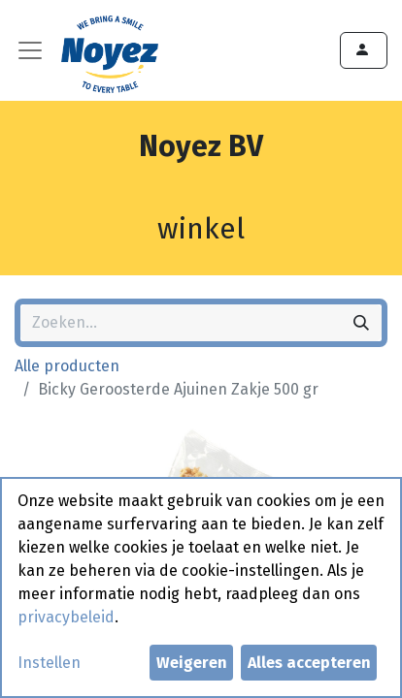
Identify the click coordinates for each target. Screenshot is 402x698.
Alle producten (67, 366)
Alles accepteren (309, 662)
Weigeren (191, 662)
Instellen (49, 662)
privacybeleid (66, 617)
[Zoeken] (361, 322)
